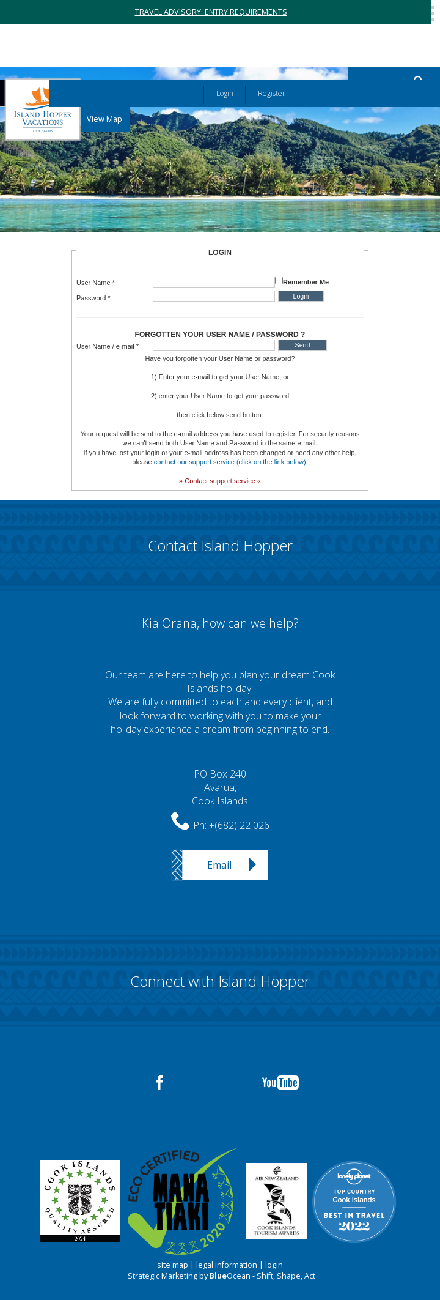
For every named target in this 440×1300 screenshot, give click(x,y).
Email (219, 865)
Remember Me (306, 282)
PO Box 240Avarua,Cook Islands (220, 787)
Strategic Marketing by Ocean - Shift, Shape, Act (221, 1276)
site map (172, 1265)
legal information (226, 1265)
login (274, 1265)
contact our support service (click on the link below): (231, 462)
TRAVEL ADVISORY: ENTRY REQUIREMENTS (211, 12)
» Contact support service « (220, 481)
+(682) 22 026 (239, 825)
